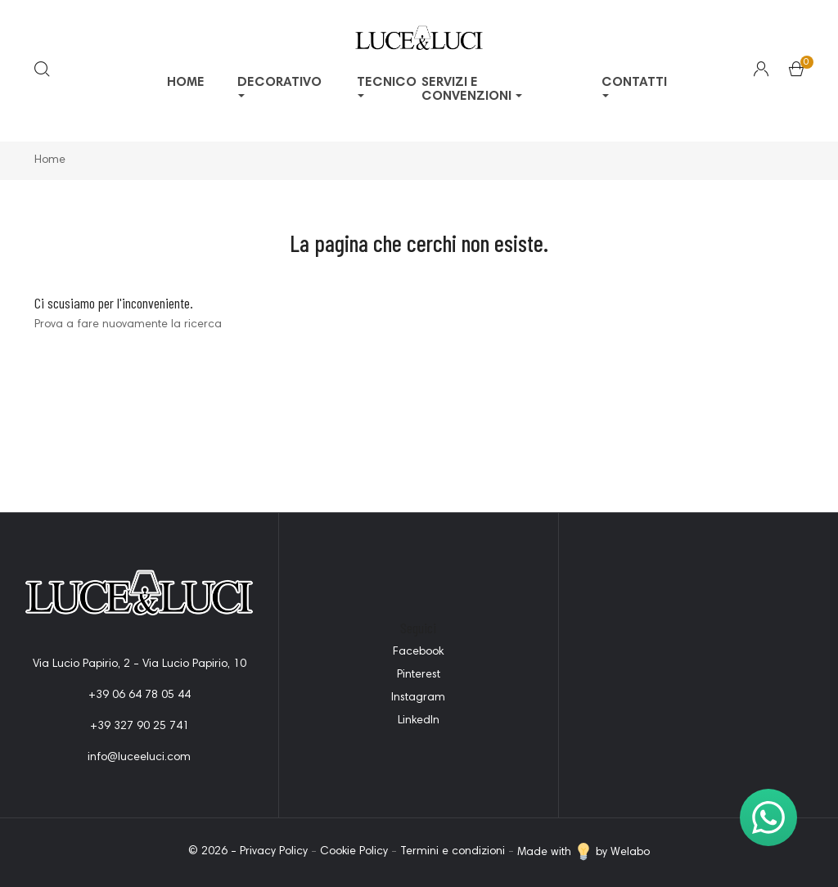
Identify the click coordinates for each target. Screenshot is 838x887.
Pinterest (418, 675)
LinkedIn (418, 721)
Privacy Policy (274, 852)
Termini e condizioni (452, 852)
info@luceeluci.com (139, 757)
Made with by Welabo (583, 852)
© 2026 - (214, 852)
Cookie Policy (354, 852)
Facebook (418, 652)
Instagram (418, 698)
